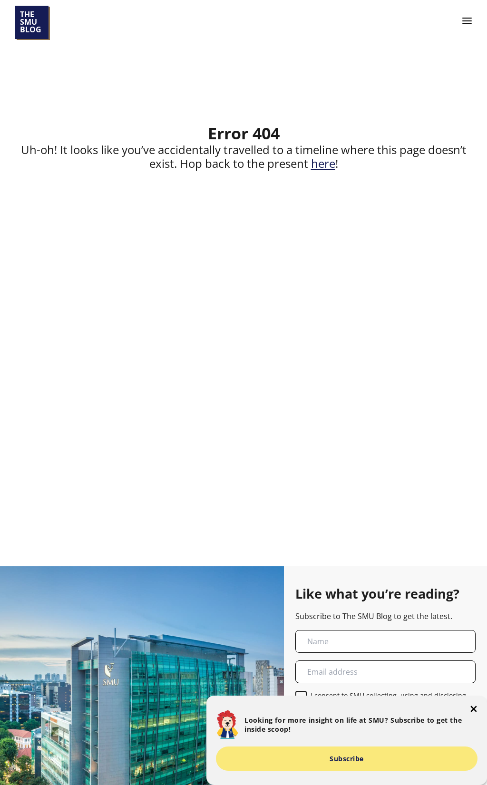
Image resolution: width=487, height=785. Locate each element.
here (323, 163)
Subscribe (347, 758)
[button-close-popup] (473, 709)
